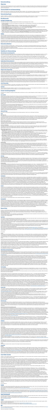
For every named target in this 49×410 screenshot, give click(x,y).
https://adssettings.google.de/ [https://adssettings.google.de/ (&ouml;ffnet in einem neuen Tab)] (7, 398)
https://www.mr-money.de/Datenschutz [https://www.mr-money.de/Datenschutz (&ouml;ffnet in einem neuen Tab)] (16, 350)
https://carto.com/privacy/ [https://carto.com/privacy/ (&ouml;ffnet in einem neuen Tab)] (8, 335)
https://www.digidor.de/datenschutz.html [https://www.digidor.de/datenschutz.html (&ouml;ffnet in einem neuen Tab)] (6, 291)
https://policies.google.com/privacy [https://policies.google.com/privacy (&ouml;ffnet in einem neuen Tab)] (33, 227)
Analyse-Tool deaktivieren (14, 315)
